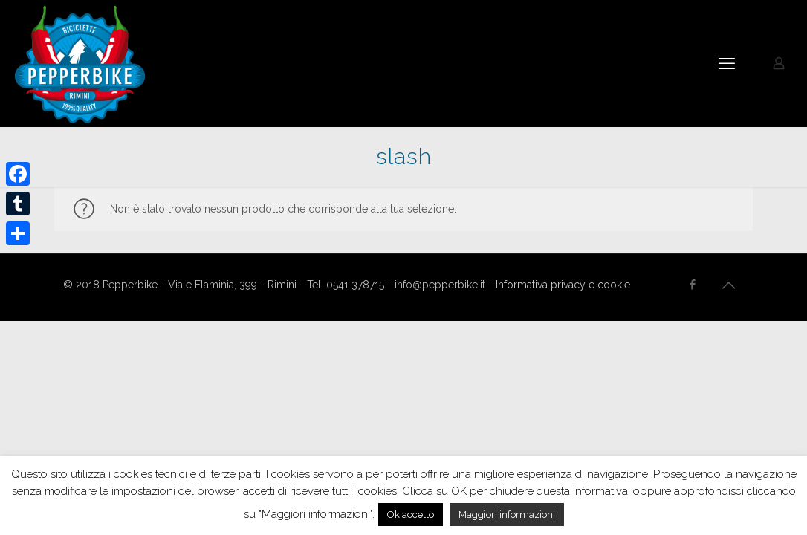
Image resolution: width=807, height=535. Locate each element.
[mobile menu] (726, 63)
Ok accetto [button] (410, 514)
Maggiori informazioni (506, 514)
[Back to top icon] (728, 285)
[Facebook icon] (692, 284)
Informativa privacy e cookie (563, 285)
